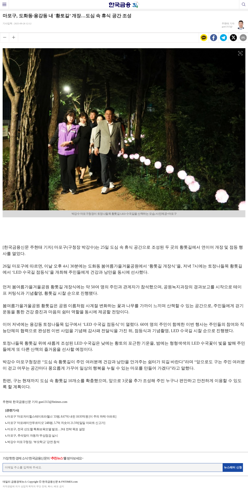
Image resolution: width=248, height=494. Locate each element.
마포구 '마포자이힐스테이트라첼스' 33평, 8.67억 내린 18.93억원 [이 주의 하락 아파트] (61, 416)
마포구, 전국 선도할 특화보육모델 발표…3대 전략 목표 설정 (46, 429)
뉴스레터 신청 (233, 467)
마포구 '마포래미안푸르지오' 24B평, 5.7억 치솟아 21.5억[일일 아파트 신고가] (56, 423)
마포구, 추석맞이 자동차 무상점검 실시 (32, 435)
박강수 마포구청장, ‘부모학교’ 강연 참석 (33, 442)
